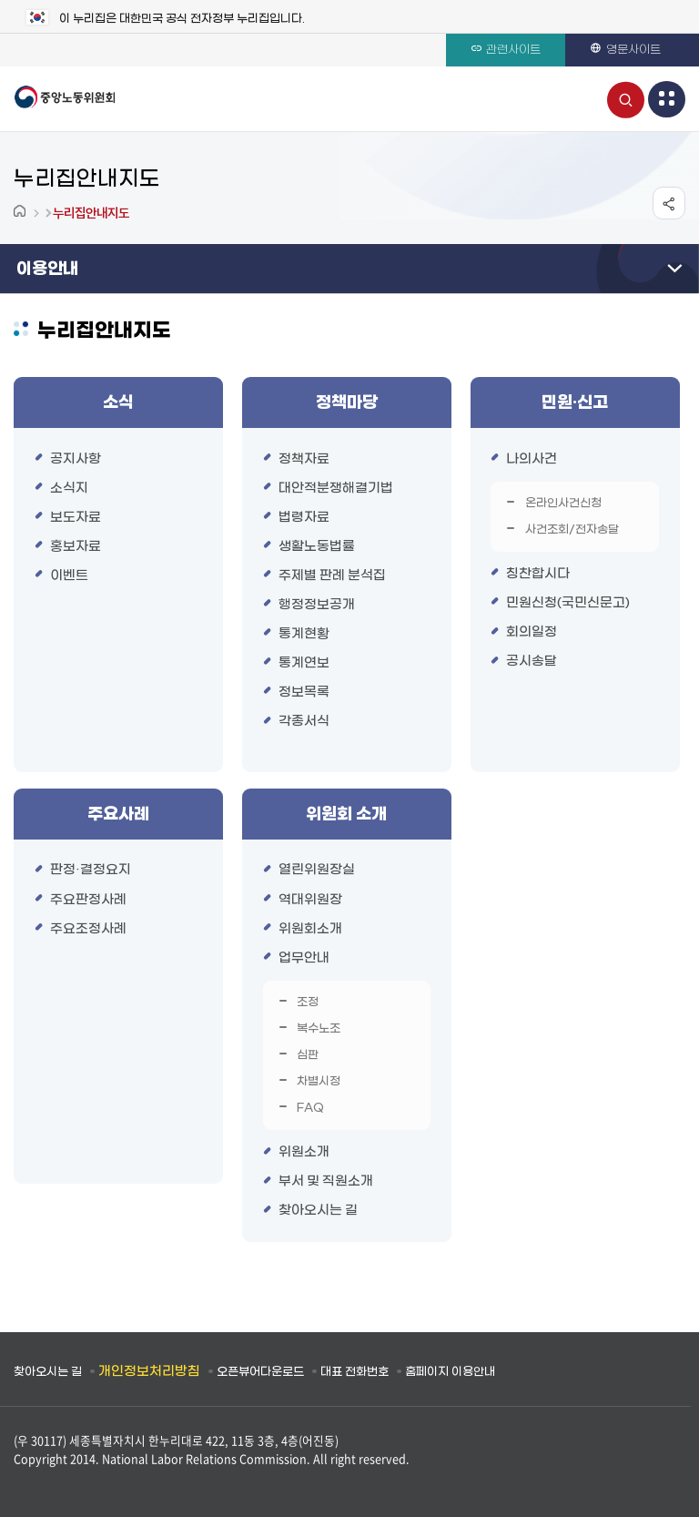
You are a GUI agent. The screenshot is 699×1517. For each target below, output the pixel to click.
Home (21, 213)
